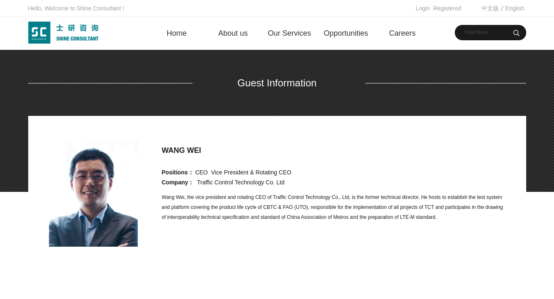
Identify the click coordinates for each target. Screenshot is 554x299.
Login (423, 8)
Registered (447, 8)
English (515, 8)
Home (176, 33)
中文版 (490, 8)
